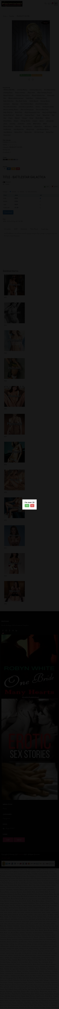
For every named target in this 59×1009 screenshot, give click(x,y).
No (32, 505)
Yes (27, 505)
